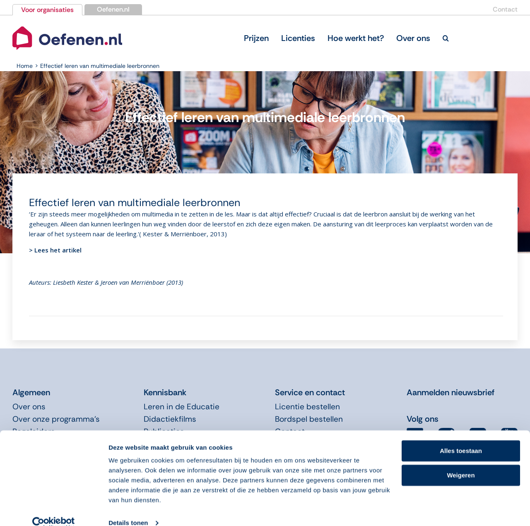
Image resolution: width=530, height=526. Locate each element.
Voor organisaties (47, 9)
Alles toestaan (461, 437)
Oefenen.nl (113, 9)
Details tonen (128, 509)
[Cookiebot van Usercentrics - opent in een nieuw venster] (53, 510)
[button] (446, 38)
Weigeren (461, 461)
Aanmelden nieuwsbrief (450, 392)
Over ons (29, 406)
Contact (505, 9)
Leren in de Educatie (181, 406)
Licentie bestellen (307, 406)
